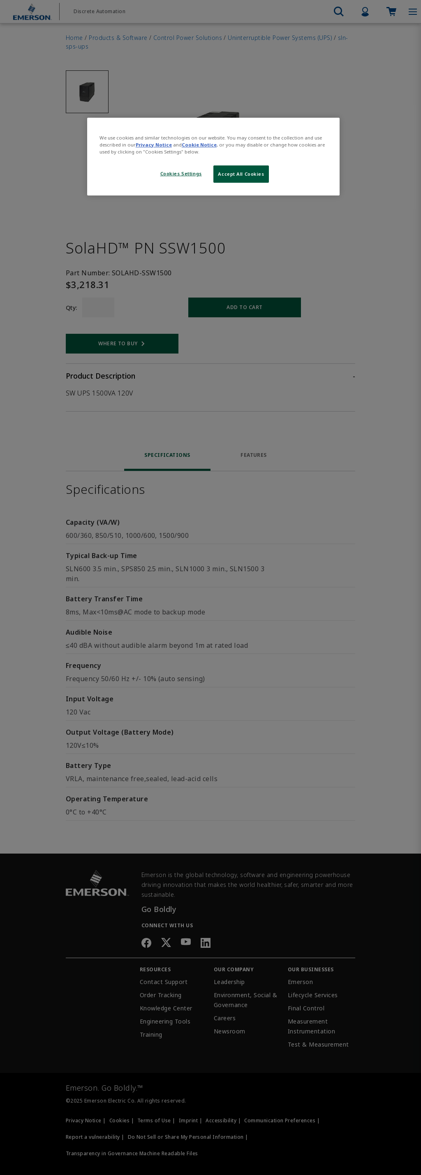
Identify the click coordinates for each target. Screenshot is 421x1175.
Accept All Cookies (241, 174)
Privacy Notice (154, 145)
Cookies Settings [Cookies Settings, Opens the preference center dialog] (181, 173)
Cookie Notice (199, 145)
